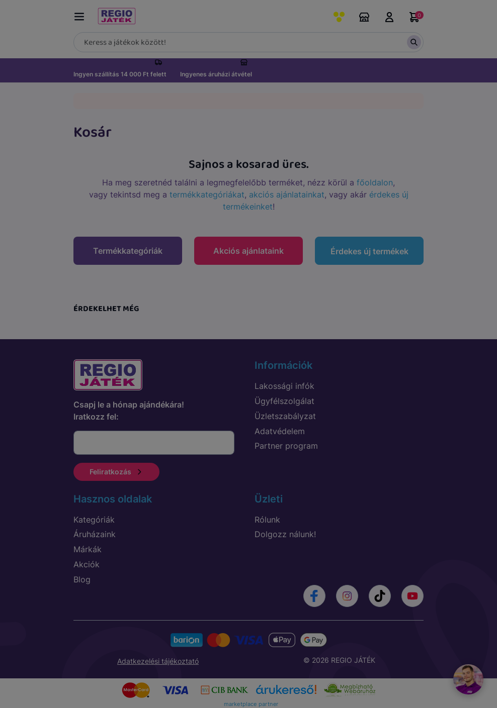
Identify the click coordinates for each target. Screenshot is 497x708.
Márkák (87, 547)
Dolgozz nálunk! (285, 532)
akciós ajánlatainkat (286, 194)
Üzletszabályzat (285, 414)
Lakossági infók (284, 384)
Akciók (86, 562)
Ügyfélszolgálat (284, 398)
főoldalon (375, 182)
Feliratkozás (116, 469)
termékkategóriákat (207, 194)
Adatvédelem (280, 429)
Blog (82, 577)
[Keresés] (248, 42)
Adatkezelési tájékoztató (158, 658)
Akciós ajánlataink (248, 251)
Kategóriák (94, 517)
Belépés (389, 17)
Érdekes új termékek (369, 251)
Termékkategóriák (127, 251)
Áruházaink (364, 17)
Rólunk (267, 517)
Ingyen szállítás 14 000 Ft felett (120, 74)
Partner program (286, 444)
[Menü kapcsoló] (81, 15)
